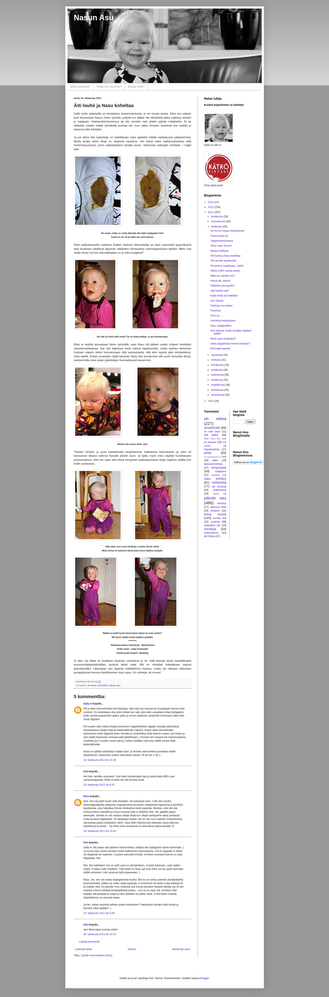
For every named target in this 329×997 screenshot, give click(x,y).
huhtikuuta (217, 379)
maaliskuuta (218, 384)
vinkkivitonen (211, 532)
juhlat (207, 453)
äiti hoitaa (209, 536)
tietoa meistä (215, 514)
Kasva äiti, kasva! (220, 280)
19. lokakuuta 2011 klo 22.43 (99, 831)
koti (224, 456)
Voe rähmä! (216, 300)
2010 (211, 401)
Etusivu (132, 949)
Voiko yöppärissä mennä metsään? (230, 343)
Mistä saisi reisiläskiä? (223, 338)
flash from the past (215, 438)
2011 (211, 212)
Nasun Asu (94, 17)
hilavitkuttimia (211, 449)
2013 (211, 202)
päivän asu (114, 685)
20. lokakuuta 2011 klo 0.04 (99, 913)
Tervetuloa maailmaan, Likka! (226, 265)
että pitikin (103, 685)
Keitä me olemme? (109, 86)
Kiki (85, 771)
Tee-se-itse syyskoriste (223, 260)
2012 (211, 207)
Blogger (204, 978)
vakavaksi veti (212, 525)
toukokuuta (217, 374)
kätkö (215, 460)
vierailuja (210, 529)
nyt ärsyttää (219, 486)
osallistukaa (219, 489)
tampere (215, 510)
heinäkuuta (217, 364)
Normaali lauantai (220, 348)
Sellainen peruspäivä (222, 285)
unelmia (215, 521)
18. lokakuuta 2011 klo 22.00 (99, 760)
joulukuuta (217, 216)
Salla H (87, 703)
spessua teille (218, 507)
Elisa (86, 796)
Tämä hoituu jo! (219, 235)
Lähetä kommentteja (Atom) (96, 955)
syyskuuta (217, 354)
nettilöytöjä (219, 482)
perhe (216, 493)
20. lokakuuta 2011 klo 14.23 (99, 934)
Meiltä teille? (136, 86)
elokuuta (216, 359)
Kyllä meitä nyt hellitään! (224, 295)
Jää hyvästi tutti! (219, 290)
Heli (85, 842)
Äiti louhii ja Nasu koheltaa (225, 255)
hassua (212, 442)
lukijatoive (220, 471)
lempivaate (218, 467)
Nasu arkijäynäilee (220, 325)
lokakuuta (217, 226)
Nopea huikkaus (219, 250)
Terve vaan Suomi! (220, 245)
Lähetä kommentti (89, 941)
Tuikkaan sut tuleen (221, 305)
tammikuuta (218, 394)
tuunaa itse (219, 518)
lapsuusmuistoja (213, 463)
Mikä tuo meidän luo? (222, 275)
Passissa (215, 310)
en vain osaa (212, 431)
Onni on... (215, 315)
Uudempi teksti (83, 949)
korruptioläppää (211, 457)
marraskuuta (218, 221)
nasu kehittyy (215, 478)
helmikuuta (217, 389)
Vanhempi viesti (181, 949)
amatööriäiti (212, 427)
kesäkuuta (217, 369)
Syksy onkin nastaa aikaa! (225, 270)
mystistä (215, 475)
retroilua (221, 503)
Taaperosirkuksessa (221, 240)
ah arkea (92, 685)
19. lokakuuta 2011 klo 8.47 (99, 784)
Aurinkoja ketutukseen (222, 320)
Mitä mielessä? (80, 86)
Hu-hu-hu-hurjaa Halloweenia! (227, 230)
